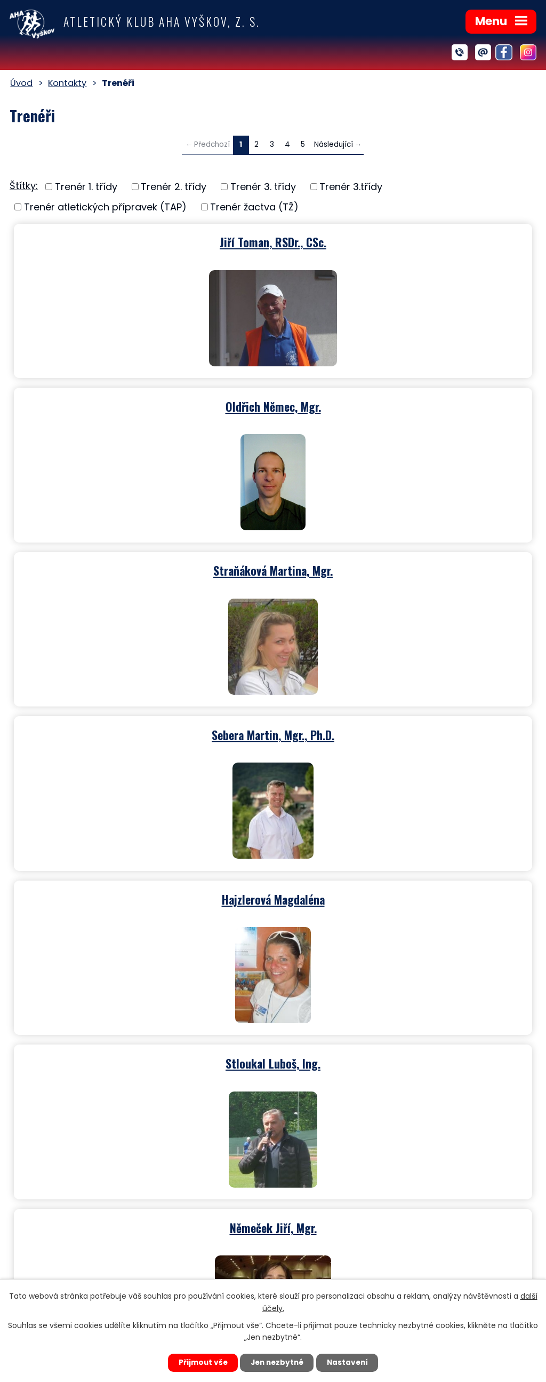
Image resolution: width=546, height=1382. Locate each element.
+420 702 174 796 (328, 1191)
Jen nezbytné (277, 1362)
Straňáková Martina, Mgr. (141, 404)
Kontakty (67, 83)
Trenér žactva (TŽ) (254, 207)
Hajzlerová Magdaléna (141, 568)
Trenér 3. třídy (263, 186)
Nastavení (351, 1362)
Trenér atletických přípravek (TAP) (105, 207)
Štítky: (24, 185)
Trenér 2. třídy (173, 186)
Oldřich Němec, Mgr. (405, 241)
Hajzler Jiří (404, 731)
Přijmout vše (199, 1362)
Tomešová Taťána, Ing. (404, 894)
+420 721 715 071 (325, 1175)
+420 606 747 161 (327, 1206)
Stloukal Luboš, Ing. (404, 568)
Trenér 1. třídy (86, 186)
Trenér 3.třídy (350, 186)
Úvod (21, 83)
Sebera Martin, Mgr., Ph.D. (404, 404)
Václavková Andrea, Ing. (141, 894)
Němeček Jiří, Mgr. (141, 731)
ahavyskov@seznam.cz (332, 1226)
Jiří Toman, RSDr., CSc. (141, 241)
